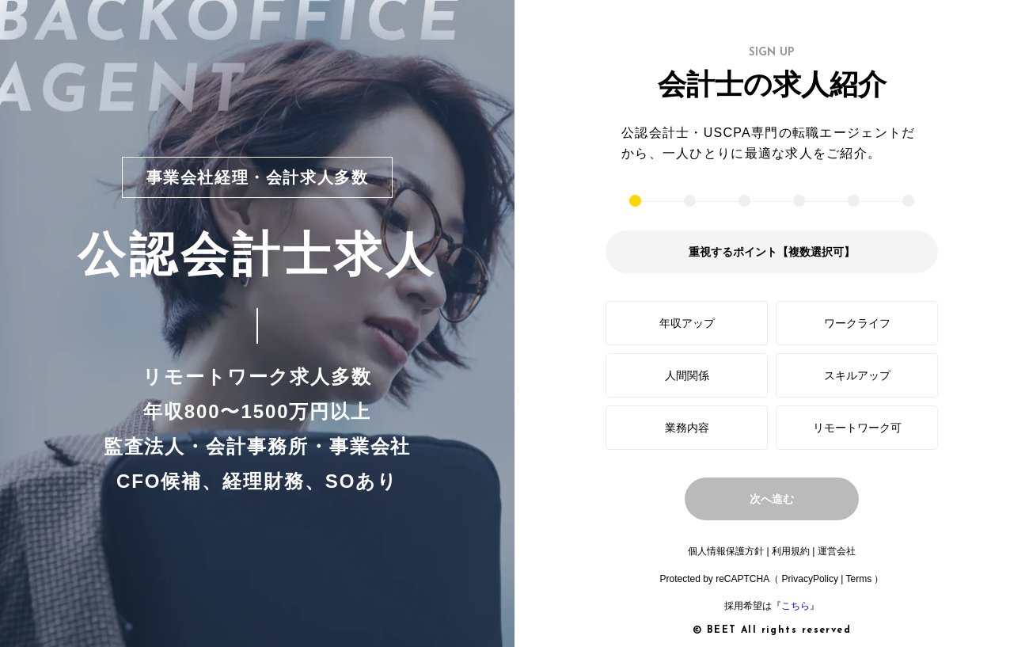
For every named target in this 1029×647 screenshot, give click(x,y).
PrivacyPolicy (810, 578)
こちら (795, 605)
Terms (858, 578)
